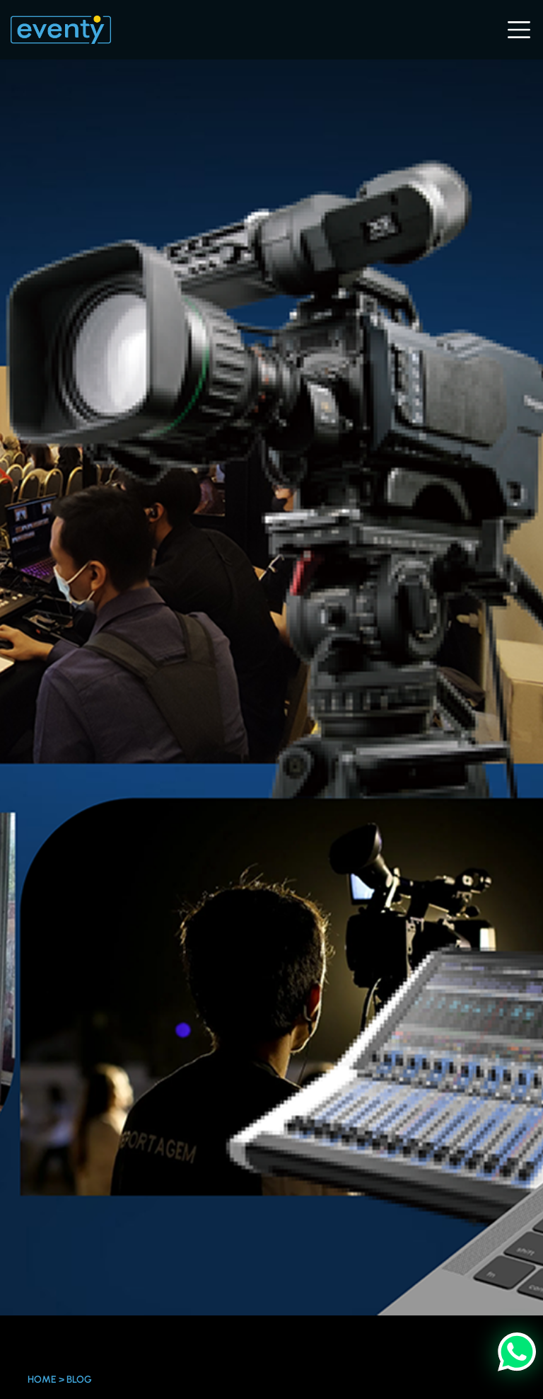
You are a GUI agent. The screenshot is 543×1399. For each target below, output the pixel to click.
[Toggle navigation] (518, 29)
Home (42, 1380)
